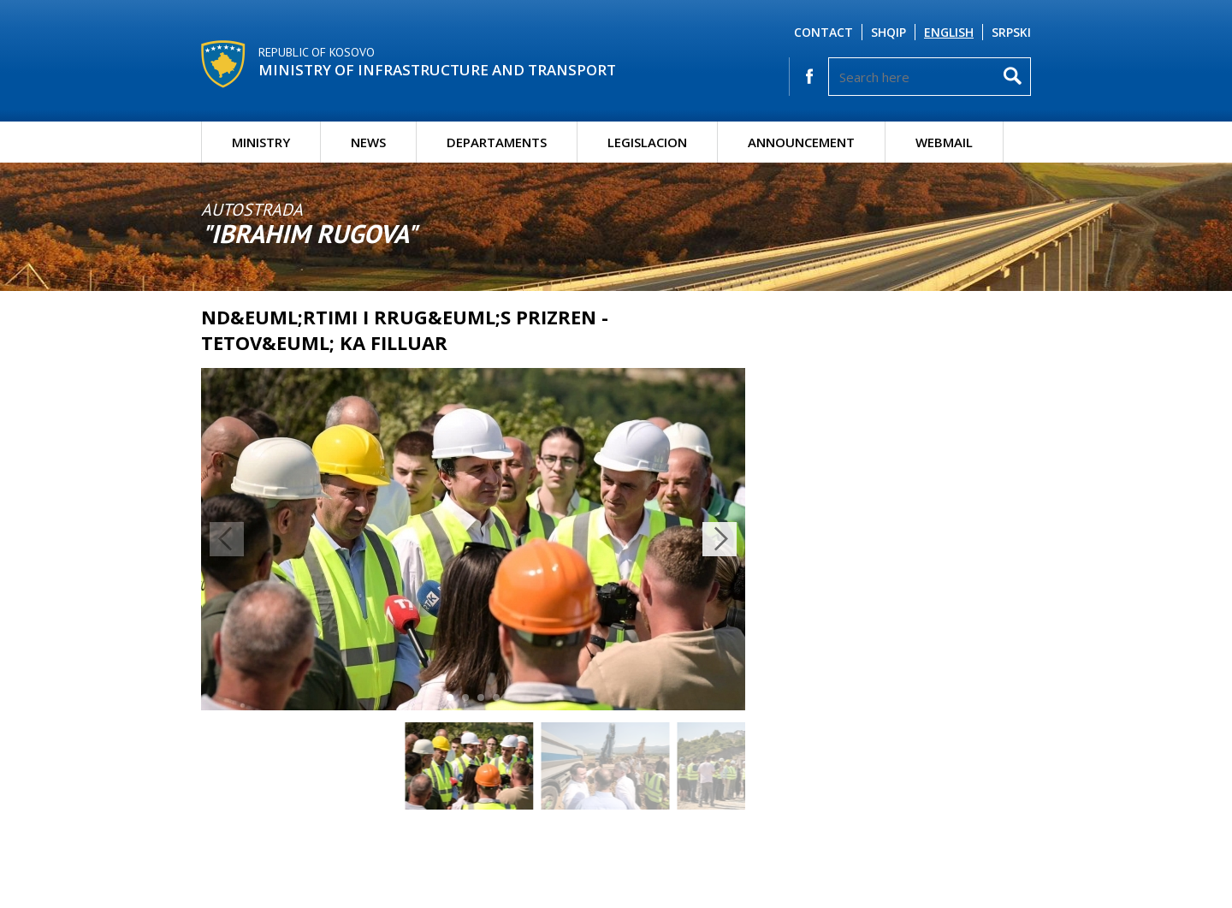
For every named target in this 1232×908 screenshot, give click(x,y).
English (949, 32)
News (368, 142)
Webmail (944, 142)
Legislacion (647, 142)
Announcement (801, 142)
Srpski (1011, 32)
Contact (823, 32)
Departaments (497, 142)
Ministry (261, 142)
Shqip (888, 32)
